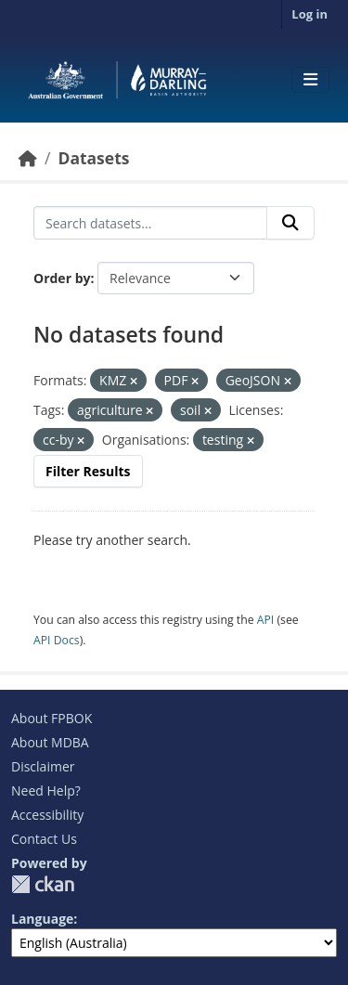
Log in (309, 14)
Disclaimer (42, 766)
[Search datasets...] (150, 223)
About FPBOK (51, 718)
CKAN (42, 884)
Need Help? (46, 790)
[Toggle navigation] (310, 80)
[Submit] (290, 223)
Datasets (93, 158)
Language (42, 918)
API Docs (56, 640)
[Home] (28, 158)
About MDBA (50, 742)
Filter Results (88, 471)
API (266, 620)
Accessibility (47, 814)
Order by (61, 278)
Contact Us (44, 839)
